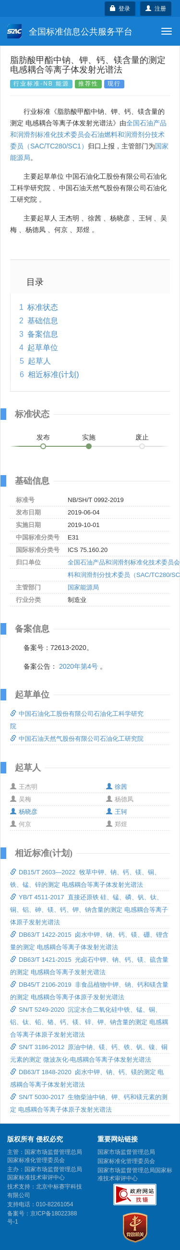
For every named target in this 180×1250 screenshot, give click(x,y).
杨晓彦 (23, 811)
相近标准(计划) (53, 374)
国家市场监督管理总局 (126, 1152)
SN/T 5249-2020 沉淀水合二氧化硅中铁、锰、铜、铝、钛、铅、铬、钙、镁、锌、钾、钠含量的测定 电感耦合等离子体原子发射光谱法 (89, 1022)
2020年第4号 (78, 666)
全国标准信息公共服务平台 (69, 31)
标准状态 (42, 307)
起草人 (39, 361)
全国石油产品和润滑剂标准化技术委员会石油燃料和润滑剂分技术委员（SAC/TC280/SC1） (88, 134)
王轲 (116, 811)
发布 (43, 437)
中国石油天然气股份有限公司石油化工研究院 (77, 738)
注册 (155, 8)
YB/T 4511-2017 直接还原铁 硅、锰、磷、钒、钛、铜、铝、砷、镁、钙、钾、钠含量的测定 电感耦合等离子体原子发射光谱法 (89, 910)
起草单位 (42, 347)
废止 (142, 437)
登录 (120, 8)
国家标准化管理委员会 (126, 1161)
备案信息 (42, 334)
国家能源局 (83, 587)
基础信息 (42, 321)
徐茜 (116, 786)
